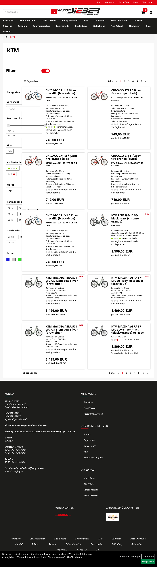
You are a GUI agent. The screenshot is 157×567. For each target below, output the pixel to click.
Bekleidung (81, 25)
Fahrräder (8, 20)
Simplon (22, 25)
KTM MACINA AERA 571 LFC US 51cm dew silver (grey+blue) (82, 335)
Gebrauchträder (28, 20)
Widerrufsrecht (91, 502)
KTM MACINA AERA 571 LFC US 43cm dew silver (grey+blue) (82, 283)
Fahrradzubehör (41, 25)
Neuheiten (134, 25)
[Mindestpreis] (24, 120)
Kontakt (87, 441)
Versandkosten (91, 496)
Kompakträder (70, 20)
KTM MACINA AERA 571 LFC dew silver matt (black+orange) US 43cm (134, 337)
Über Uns (147, 2)
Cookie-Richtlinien (72, 557)
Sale (148, 25)
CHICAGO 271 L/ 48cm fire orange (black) (133, 82)
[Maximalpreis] (24, 125)
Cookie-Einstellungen (130, 556)
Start (99, 2)
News (135, 2)
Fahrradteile (62, 25)
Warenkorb (110, 2)
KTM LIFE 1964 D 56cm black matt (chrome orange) (133, 217)
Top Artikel (117, 25)
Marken (7, 31)
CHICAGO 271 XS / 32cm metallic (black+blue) (83, 217)
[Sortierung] (23, 98)
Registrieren (90, 414)
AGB (86, 458)
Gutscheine (99, 25)
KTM (86, 20)
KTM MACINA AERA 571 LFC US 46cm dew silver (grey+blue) (133, 283)
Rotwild (138, 20)
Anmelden (88, 409)
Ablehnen (149, 556)
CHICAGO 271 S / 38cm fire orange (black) (133, 154)
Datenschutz (90, 452)
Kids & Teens (49, 20)
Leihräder (99, 20)
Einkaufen (124, 2)
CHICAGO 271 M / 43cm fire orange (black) (82, 154)
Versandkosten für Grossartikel (129, 367)
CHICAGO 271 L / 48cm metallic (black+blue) (82, 82)
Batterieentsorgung (93, 464)
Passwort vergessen (93, 420)
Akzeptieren (148, 561)
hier (11, 478)
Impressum (89, 446)
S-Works (7, 25)
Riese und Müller (119, 20)
